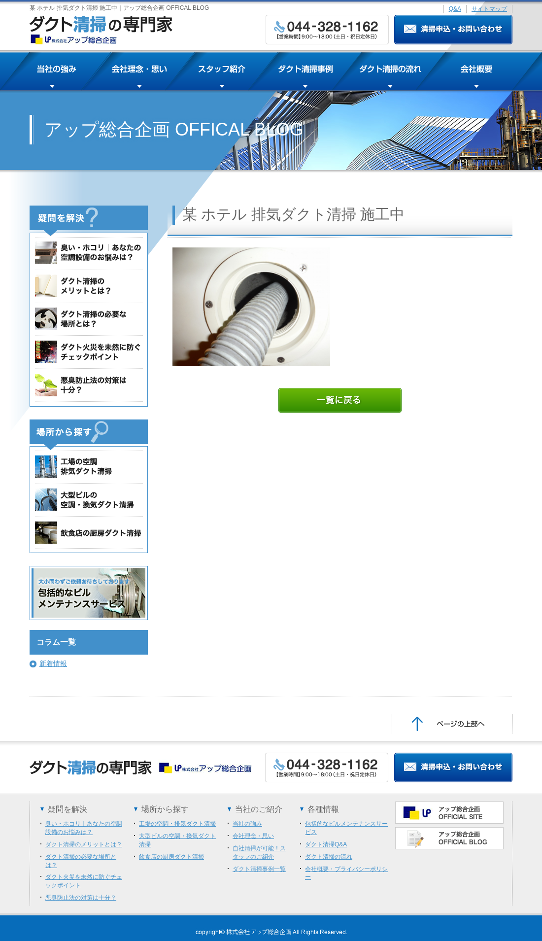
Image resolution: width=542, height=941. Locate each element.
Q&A (455, 8)
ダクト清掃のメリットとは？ (83, 844)
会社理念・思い (253, 836)
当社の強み (247, 823)
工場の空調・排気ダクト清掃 (177, 823)
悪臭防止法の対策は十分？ (80, 897)
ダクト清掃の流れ (328, 856)
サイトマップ (489, 8)
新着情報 (53, 663)
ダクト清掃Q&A (326, 844)
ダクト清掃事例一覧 (259, 869)
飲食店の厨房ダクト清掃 (171, 856)
